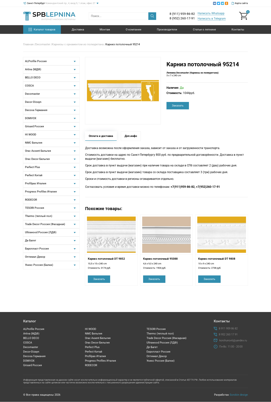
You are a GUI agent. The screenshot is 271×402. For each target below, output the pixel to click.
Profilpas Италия (35, 183)
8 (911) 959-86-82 (182, 14)
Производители (167, 29)
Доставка (78, 29)
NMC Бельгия (33, 142)
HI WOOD (30, 134)
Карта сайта (240, 3)
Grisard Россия (34, 126)
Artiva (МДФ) (33, 69)
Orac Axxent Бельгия (38, 150)
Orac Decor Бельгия (37, 159)
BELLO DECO (32, 77)
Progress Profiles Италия (41, 191)
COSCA (29, 85)
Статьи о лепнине (204, 29)
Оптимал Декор (35, 256)
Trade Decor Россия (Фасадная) (45, 224)
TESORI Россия (34, 208)
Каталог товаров (42, 29)
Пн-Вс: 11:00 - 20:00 (231, 346)
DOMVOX (30, 118)
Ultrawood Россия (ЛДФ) (40, 232)
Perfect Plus (32, 167)
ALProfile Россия (36, 61)
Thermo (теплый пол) (38, 216)
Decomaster (32, 93)
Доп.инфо (131, 136)
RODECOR (31, 199)
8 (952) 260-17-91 (182, 18)
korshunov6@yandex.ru (233, 340)
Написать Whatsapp (211, 13)
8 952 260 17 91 (228, 334)
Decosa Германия (36, 110)
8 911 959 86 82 (228, 328)
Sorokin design (239, 394)
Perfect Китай (33, 175)
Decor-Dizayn (33, 102)
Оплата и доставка (101, 136)
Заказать (178, 105)
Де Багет (30, 240)
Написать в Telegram (212, 18)
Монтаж (105, 29)
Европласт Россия (37, 248)
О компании (133, 29)
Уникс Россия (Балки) (39, 265)
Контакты (238, 29)
